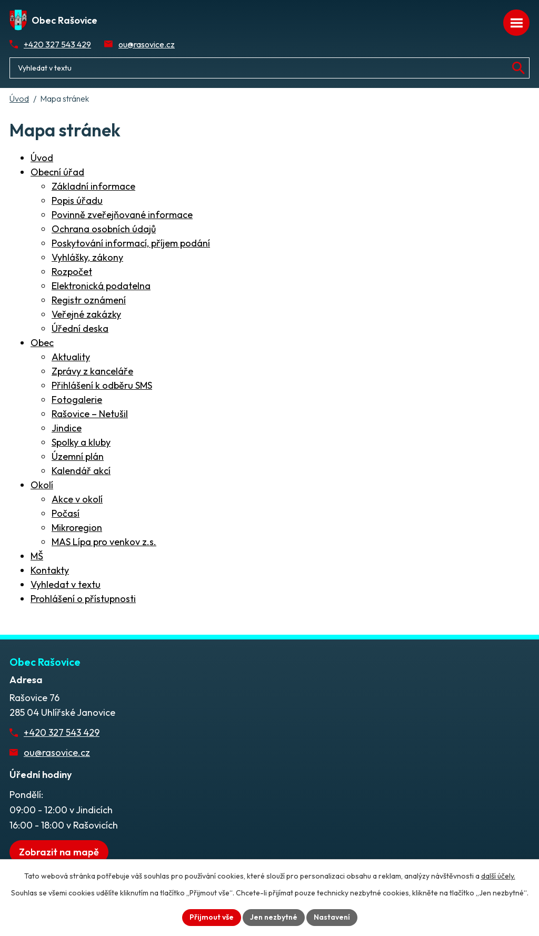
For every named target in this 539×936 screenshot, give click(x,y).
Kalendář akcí (81, 471)
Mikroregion (77, 527)
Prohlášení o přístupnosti (83, 599)
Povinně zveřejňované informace (122, 215)
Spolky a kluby (81, 442)
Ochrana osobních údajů (104, 229)
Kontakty (50, 570)
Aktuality (71, 357)
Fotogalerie (77, 399)
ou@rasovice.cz (146, 44)
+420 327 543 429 (57, 44)
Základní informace (93, 186)
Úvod (19, 98)
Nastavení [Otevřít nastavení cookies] (332, 917)
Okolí (42, 485)
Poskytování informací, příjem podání (131, 243)
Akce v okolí (77, 499)
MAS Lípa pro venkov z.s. (104, 542)
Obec (42, 343)
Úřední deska (80, 328)
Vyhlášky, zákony (87, 257)
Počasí (65, 513)
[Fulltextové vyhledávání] (269, 67)
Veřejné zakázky (86, 314)
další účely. (498, 876)
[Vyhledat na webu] (518, 68)
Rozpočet (72, 271)
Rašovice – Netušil (90, 414)
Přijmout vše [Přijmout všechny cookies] (211, 917)
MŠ (37, 556)
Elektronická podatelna (101, 286)
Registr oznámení (89, 300)
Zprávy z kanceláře (92, 371)
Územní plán (78, 456)
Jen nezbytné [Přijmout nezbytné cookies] (273, 917)
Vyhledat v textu (66, 584)
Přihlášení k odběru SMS (102, 385)
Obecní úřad (57, 172)
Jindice (67, 428)
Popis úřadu (77, 200)
